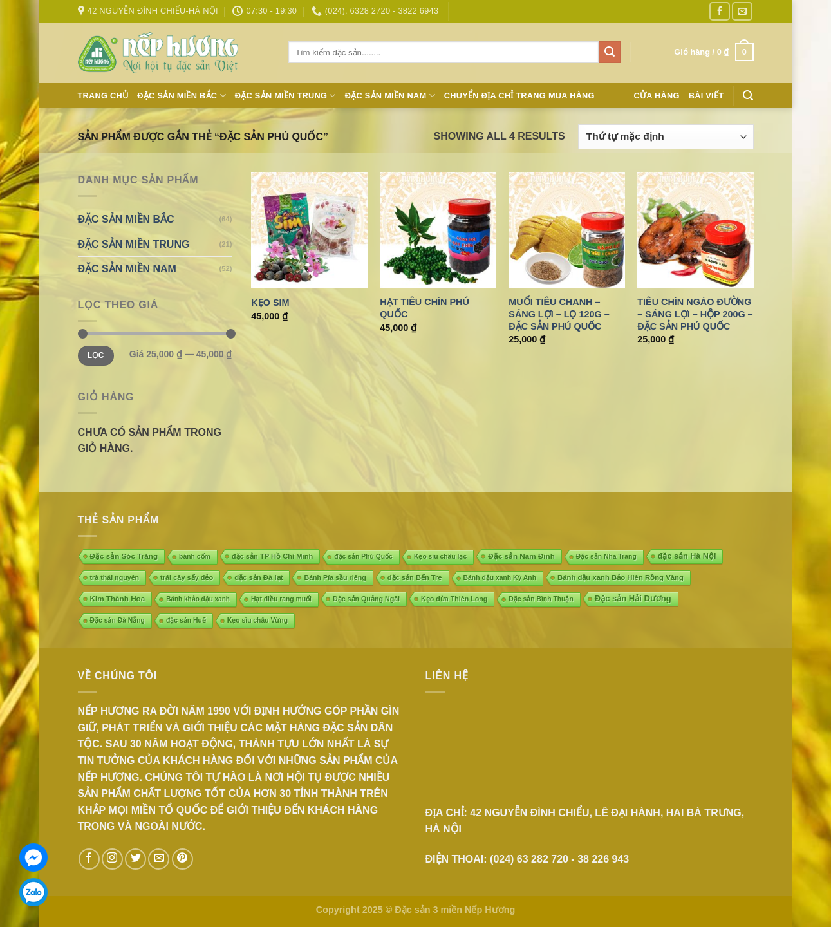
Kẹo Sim (270, 302)
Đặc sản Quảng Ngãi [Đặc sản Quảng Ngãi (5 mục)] (366, 599)
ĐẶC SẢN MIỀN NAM (390, 95)
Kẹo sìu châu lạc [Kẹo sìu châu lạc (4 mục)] (440, 556)
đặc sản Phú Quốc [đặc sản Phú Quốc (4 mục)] (363, 556)
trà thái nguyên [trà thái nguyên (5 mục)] (115, 577)
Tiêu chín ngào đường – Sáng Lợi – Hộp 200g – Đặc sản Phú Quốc (694, 314)
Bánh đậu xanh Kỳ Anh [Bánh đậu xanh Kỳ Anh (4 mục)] (499, 577)
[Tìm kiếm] (748, 95)
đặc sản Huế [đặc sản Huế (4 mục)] (186, 620)
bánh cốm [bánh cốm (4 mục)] (194, 556)
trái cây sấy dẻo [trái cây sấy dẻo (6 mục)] (186, 577)
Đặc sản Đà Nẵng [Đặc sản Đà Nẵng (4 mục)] (117, 620)
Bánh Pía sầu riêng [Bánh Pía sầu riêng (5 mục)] (335, 577)
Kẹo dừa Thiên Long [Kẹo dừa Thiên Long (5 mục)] (454, 599)
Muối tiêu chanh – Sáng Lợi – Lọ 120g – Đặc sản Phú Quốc (559, 314)
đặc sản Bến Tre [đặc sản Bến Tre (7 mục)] (414, 577)
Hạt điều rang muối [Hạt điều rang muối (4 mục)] (281, 599)
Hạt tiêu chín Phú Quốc (424, 308)
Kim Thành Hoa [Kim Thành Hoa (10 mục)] (117, 598)
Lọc (96, 355)
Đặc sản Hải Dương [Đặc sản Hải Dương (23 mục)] (633, 598)
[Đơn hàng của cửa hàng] (665, 136)
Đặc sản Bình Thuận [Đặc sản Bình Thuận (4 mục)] (541, 599)
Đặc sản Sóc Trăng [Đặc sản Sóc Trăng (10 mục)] (124, 556)
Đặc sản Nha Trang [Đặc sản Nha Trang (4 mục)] (606, 556)
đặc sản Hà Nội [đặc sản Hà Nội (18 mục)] (687, 556)
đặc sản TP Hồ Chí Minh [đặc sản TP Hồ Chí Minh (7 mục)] (272, 556)
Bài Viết (706, 95)
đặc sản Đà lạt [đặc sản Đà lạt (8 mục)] (258, 577)
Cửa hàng (656, 95)
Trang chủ (103, 95)
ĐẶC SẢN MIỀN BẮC (181, 95)
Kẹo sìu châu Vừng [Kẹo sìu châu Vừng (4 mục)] (257, 620)
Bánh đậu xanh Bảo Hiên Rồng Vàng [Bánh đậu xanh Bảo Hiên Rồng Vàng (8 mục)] (620, 577)
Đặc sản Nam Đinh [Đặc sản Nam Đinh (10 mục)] (521, 556)
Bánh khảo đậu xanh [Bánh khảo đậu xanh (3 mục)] (198, 599)
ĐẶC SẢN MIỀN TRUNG (285, 95)
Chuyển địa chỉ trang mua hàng (519, 95)
